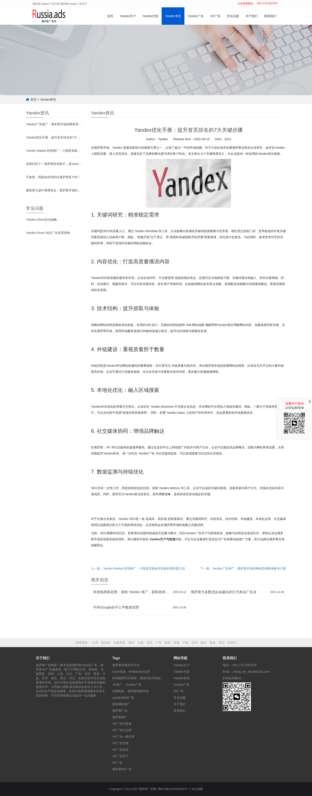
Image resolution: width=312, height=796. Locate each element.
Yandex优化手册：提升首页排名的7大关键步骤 (54, 137)
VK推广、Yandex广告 (126, 684)
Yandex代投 (150, 16)
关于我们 (251, 16)
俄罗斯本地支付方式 (126, 665)
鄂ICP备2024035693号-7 (174, 789)
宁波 (185, 642)
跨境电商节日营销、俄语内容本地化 (136, 678)
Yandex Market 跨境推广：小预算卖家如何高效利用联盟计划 (54, 150)
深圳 (131, 642)
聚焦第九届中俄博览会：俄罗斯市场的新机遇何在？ (54, 190)
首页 (110, 16)
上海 (140, 642)
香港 (176, 642)
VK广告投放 (120, 749)
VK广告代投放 (122, 723)
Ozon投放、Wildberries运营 (131, 671)
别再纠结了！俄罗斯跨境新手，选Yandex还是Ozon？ (54, 164)
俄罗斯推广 (119, 717)
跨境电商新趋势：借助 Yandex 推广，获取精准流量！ (132, 592)
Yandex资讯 (173, 16)
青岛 (213, 642)
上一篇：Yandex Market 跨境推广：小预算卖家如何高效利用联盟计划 (138, 568)
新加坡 (105, 642)
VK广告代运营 (122, 730)
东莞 (167, 642)
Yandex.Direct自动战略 (41, 219)
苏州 (195, 642)
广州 (158, 642)
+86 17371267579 (244, 665)
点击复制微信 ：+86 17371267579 (257, 3)
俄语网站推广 (121, 704)
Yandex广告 (196, 16)
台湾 (95, 642)
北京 (149, 642)
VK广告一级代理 (123, 736)
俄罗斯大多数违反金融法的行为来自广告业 (224, 592)
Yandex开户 (128, 16)
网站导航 (180, 658)
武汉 (222, 642)
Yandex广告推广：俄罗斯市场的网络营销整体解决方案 (54, 124)
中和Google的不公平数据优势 (116, 607)
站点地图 (197, 789)
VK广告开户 (120, 756)
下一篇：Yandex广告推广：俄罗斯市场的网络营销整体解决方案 (243, 568)
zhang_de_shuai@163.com (251, 671)
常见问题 (233, 16)
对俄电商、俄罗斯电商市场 (130, 691)
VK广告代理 (120, 743)
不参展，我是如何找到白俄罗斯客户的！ (53, 177)
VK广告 (215, 16)
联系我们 (270, 16)
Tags (116, 658)
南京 (203, 642)
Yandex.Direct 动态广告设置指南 (48, 232)
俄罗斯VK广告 (122, 769)
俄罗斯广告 (119, 710)
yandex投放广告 (123, 697)
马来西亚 (119, 642)
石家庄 (232, 642)
